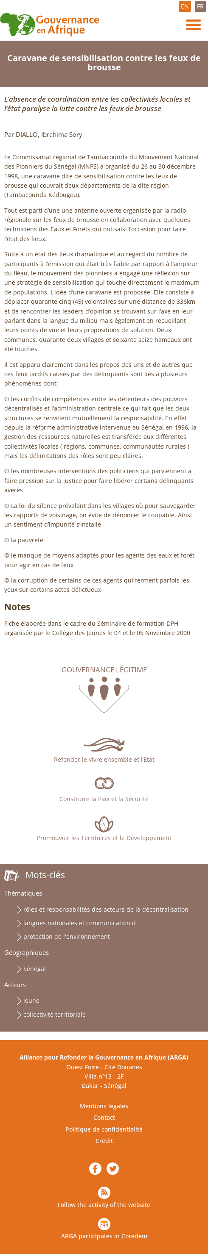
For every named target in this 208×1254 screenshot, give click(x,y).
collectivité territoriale (54, 1014)
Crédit (104, 1141)
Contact (104, 1117)
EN (185, 6)
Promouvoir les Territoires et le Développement (104, 838)
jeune (31, 1000)
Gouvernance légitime (104, 669)
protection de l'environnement (66, 936)
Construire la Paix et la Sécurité (104, 799)
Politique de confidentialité (104, 1129)
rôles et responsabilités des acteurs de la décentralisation (105, 909)
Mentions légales (104, 1106)
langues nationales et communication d (79, 923)
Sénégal (34, 969)
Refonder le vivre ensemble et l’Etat (104, 759)
